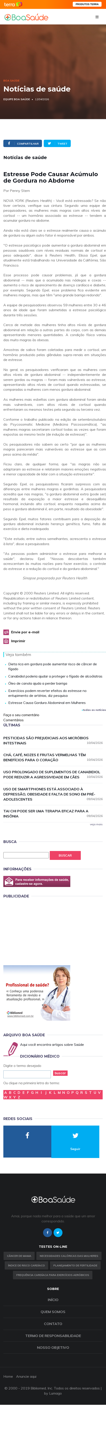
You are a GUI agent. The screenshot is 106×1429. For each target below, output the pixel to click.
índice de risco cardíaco (26, 1265)
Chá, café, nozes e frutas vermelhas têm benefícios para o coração (53, 757)
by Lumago (53, 1393)
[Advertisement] (36, 931)
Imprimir (18, 641)
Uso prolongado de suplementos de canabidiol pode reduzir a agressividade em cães (53, 774)
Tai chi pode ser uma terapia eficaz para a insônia (53, 813)
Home (8, 1376)
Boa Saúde (11, 80)
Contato (53, 1323)
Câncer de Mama (19, 1256)
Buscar (65, 855)
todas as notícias (94, 710)
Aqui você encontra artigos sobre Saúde (52, 1044)
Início (53, 1299)
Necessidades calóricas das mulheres (69, 1256)
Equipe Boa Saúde (16, 99)
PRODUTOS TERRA (87, 4)
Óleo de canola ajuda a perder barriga (37, 683)
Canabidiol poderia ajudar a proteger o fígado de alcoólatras (55, 676)
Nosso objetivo (53, 1347)
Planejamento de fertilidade (75, 1265)
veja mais (96, 824)
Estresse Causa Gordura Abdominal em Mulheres (47, 702)
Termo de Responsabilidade (53, 1335)
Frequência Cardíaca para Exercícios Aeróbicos (52, 1275)
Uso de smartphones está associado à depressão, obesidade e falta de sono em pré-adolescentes (53, 794)
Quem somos (53, 1311)
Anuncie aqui (26, 1376)
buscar (60, 1073)
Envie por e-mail (25, 632)
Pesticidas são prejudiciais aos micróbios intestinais (53, 740)
